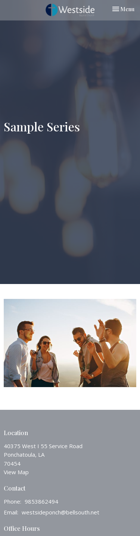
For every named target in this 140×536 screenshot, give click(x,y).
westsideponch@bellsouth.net (60, 512)
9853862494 (41, 501)
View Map (16, 472)
